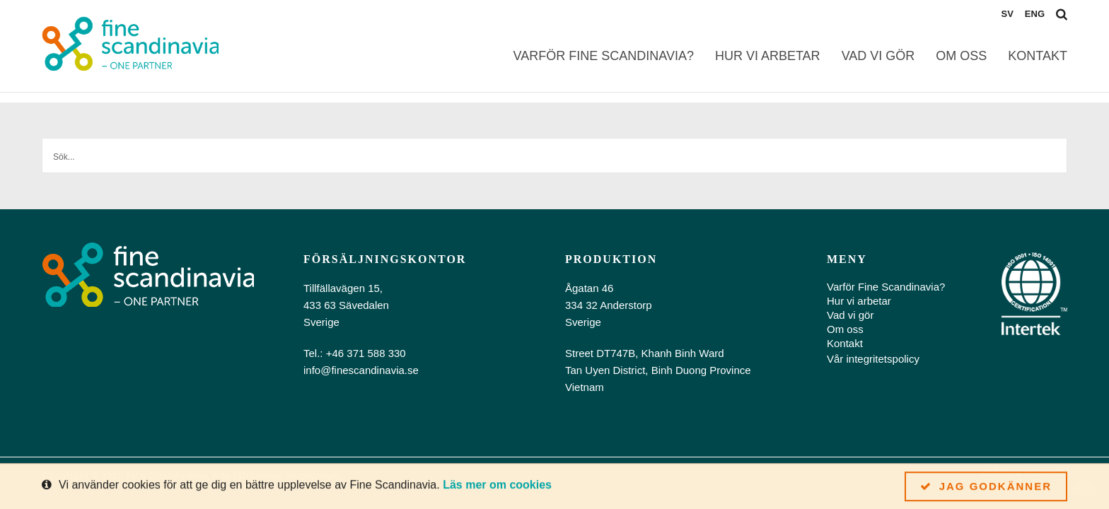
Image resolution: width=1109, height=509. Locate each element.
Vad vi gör (878, 56)
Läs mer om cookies (497, 485)
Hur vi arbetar (767, 56)
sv (1007, 13)
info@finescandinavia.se (361, 370)
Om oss (961, 56)
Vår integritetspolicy (873, 359)
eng (1035, 13)
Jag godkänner (986, 487)
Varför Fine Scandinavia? (603, 56)
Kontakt (1037, 56)
